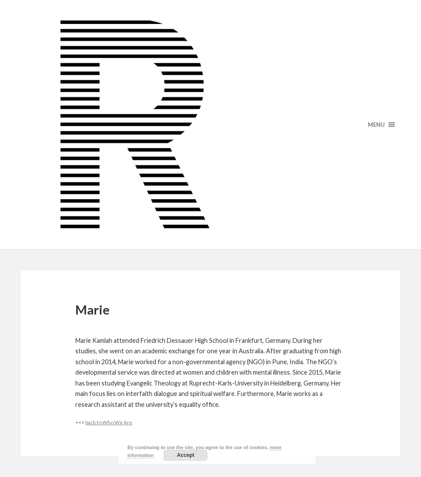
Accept (185, 455)
